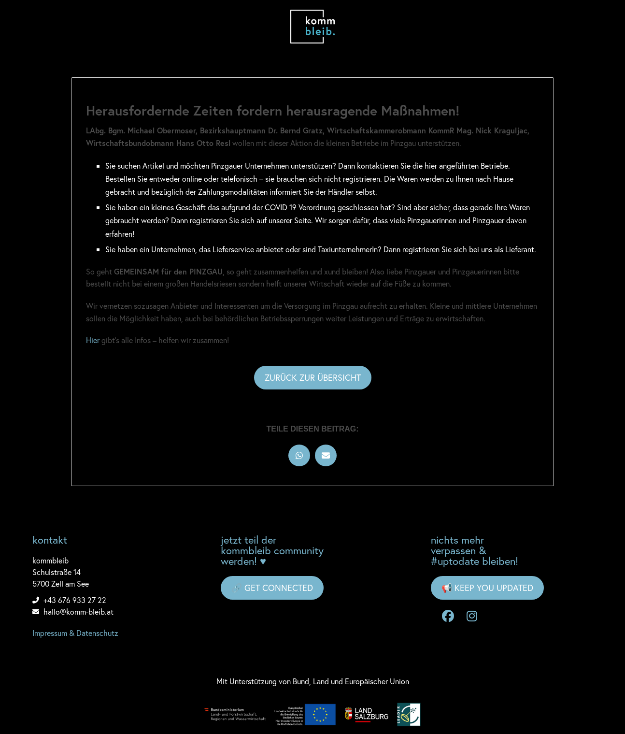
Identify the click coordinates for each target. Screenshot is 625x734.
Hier (92, 340)
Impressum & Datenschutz (75, 633)
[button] (299, 455)
